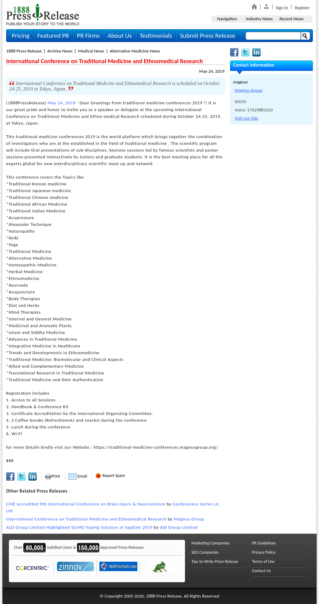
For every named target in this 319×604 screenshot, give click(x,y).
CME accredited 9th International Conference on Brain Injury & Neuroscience (85, 504)
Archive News (59, 51)
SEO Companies (205, 552)
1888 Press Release (24, 51)
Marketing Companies (210, 543)
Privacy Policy (264, 552)
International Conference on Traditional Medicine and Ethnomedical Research (86, 519)
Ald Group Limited (179, 527)
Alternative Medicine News (135, 51)
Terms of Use (263, 561)
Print (52, 476)
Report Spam (110, 475)
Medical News (91, 51)
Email (77, 476)
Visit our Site (246, 118)
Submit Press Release (207, 36)
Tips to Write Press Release (214, 561)
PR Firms (88, 36)
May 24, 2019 (212, 71)
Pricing (20, 36)
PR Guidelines (264, 543)
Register (302, 7)
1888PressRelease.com (42, 14)
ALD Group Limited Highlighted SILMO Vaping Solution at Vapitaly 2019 (79, 527)
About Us (120, 36)
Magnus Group (189, 519)
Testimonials (156, 36)
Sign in (282, 7)
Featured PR (53, 36)
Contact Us (261, 570)
